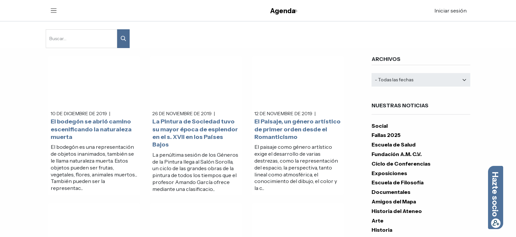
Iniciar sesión (450, 10)
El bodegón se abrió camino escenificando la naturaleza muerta (91, 129)
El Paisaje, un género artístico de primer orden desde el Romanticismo (297, 129)
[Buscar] (123, 38)
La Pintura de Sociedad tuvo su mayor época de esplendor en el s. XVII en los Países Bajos (195, 133)
